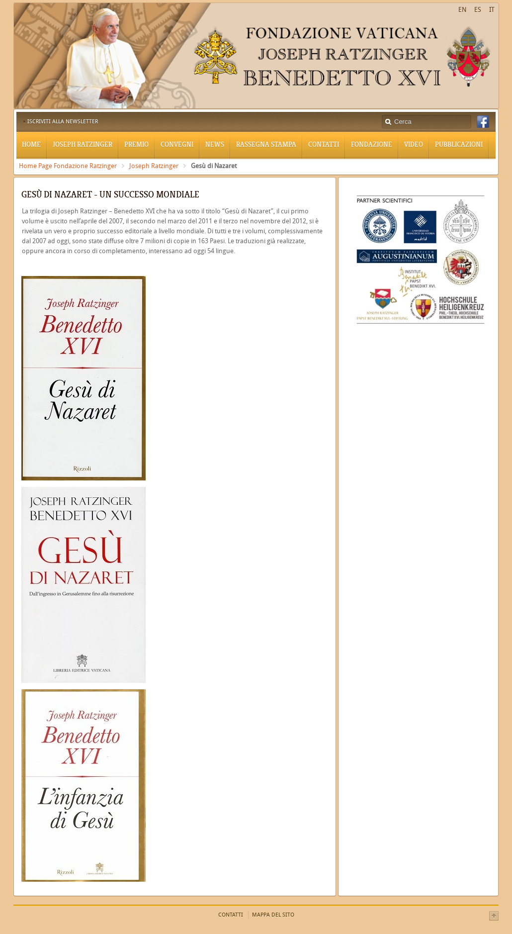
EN (462, 9)
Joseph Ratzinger (153, 166)
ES (477, 9)
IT (492, 9)
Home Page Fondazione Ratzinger (68, 166)
